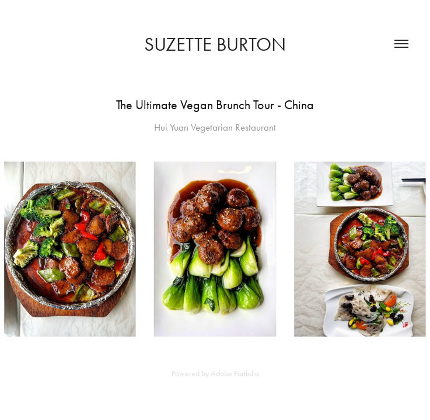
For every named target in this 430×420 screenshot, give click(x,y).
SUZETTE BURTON (215, 44)
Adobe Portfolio (235, 374)
